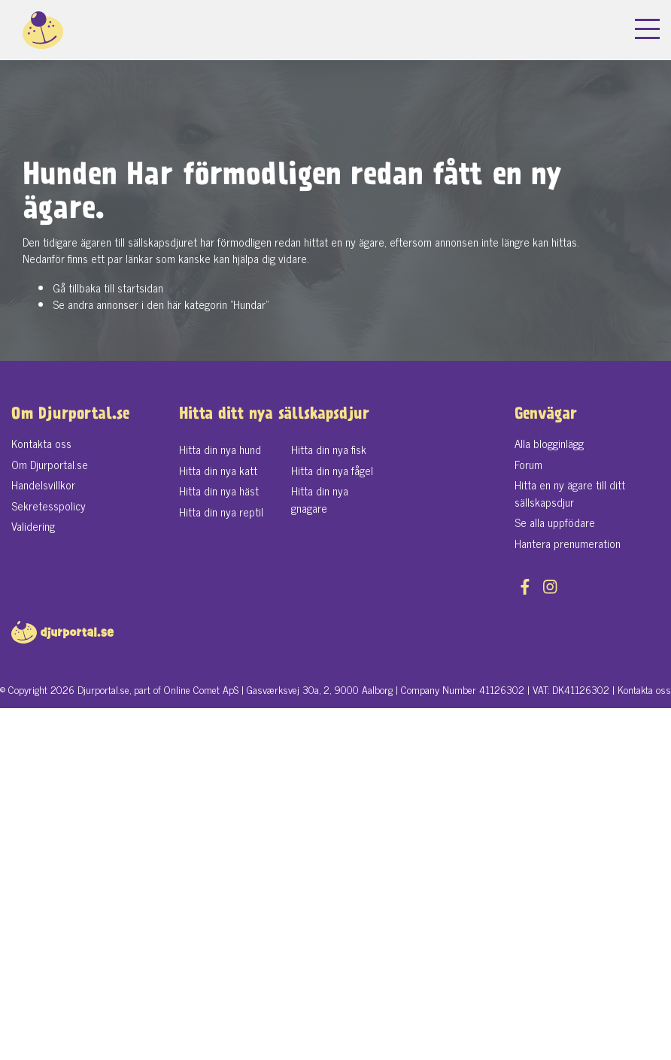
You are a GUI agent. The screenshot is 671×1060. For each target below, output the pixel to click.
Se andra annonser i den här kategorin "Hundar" (161, 304)
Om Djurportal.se (49, 464)
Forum (528, 464)
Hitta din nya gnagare (319, 499)
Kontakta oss (41, 443)
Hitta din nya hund (220, 449)
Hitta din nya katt (218, 470)
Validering (33, 525)
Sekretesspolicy (48, 505)
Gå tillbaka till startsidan (108, 287)
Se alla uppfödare (555, 522)
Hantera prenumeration (568, 543)
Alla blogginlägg (549, 443)
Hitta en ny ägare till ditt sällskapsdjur (570, 493)
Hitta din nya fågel (332, 470)
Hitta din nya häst (219, 490)
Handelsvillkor (43, 484)
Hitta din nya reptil (221, 511)
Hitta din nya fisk (328, 449)
